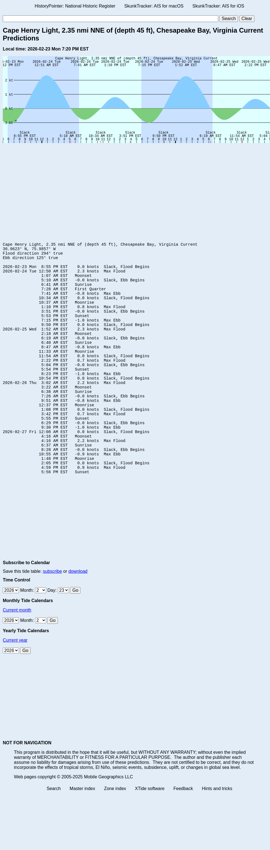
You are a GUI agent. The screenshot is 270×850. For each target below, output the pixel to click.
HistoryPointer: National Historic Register (75, 6)
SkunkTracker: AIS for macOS (153, 6)
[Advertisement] (107, 188)
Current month (17, 653)
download (78, 614)
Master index (82, 832)
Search (53, 832)
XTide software (150, 832)
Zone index (115, 832)
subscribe (52, 614)
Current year (15, 683)
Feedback (183, 832)
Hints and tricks (217, 832)
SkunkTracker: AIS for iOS (218, 6)
